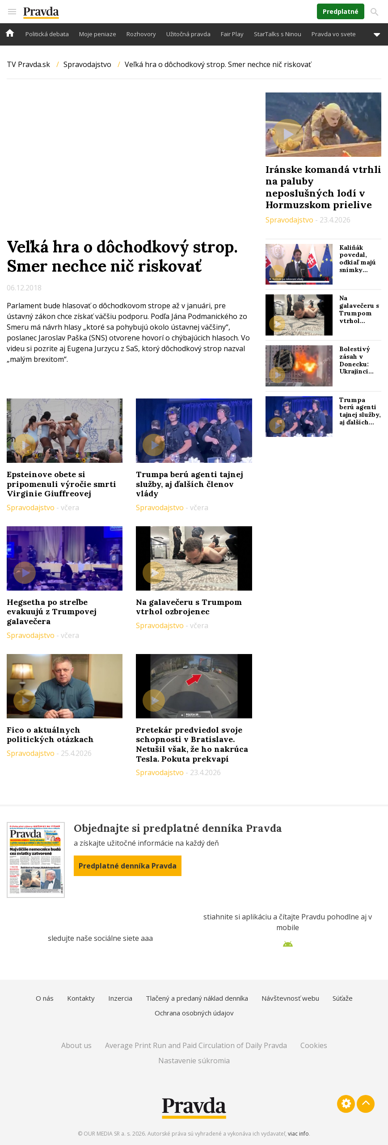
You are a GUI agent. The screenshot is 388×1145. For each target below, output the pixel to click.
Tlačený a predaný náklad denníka (197, 998)
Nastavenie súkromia (194, 1060)
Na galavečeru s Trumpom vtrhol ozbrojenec (189, 607)
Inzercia (120, 998)
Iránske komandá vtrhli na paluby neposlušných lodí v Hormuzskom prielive (323, 187)
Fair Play (232, 34)
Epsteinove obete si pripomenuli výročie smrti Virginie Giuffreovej (61, 484)
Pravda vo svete (334, 34)
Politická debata (47, 34)
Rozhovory (141, 34)
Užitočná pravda (188, 34)
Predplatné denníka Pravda (128, 866)
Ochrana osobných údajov (194, 1012)
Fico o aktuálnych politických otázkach (50, 735)
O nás (45, 998)
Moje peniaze (97, 34)
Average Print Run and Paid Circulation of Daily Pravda (196, 1045)
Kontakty (81, 998)
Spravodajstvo (87, 64)
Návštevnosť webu (290, 998)
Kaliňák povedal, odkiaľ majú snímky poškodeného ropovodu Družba (360, 270)
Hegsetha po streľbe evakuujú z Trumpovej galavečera (52, 611)
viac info (298, 1133)
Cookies (313, 1045)
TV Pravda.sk (28, 64)
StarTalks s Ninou (277, 34)
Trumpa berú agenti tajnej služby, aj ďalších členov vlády (189, 484)
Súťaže (343, 998)
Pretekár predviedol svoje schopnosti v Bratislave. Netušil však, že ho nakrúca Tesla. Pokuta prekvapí (192, 744)
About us (76, 1045)
